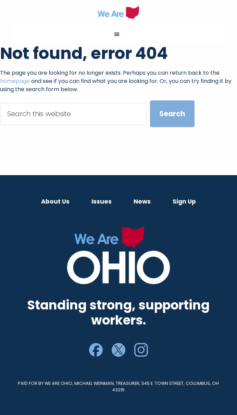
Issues (101, 201)
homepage (15, 81)
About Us (55, 201)
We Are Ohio (118, 13)
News (142, 201)
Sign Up (184, 201)
